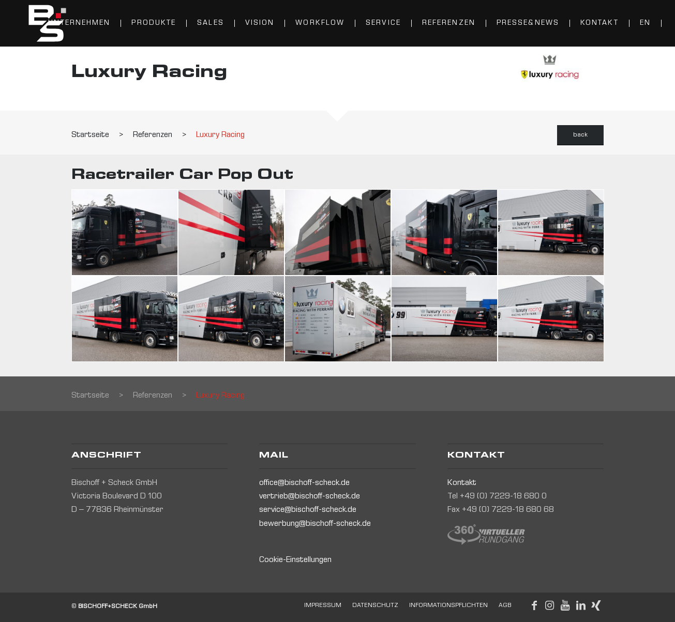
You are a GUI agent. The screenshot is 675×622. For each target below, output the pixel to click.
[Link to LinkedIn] (581, 605)
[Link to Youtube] (565, 605)
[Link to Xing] (596, 605)
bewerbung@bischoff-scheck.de (315, 524)
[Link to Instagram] (550, 605)
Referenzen (152, 135)
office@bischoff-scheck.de (304, 483)
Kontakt (461, 483)
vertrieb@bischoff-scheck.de (309, 497)
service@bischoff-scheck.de (307, 510)
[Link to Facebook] (534, 605)
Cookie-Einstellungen (295, 560)
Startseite (90, 135)
